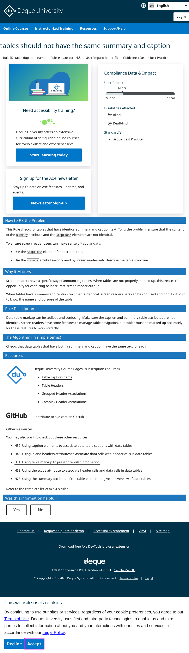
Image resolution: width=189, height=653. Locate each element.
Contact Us (26, 531)
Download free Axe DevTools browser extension (94, 546)
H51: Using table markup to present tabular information (57, 462)
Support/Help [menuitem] (114, 28)
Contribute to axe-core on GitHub (58, 416)
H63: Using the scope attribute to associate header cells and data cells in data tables (78, 470)
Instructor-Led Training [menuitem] (54, 28)
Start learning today (49, 154)
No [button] (40, 510)
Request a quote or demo (64, 531)
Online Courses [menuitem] (15, 28)
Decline (14, 644)
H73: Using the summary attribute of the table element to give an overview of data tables (82, 478)
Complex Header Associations (64, 402)
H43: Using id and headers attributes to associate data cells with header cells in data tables (83, 453)
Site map (163, 531)
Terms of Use (16, 619)
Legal (149, 578)
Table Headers (52, 385)
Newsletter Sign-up (49, 202)
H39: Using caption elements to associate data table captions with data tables (73, 445)
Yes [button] (16, 510)
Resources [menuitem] (88, 28)
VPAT (142, 531)
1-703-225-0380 (124, 570)
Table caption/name (57, 377)
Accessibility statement (111, 531)
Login (181, 16)
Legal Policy (54, 632)
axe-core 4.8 (71, 57)
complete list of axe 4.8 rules (46, 488)
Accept (34, 644)
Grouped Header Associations (64, 393)
